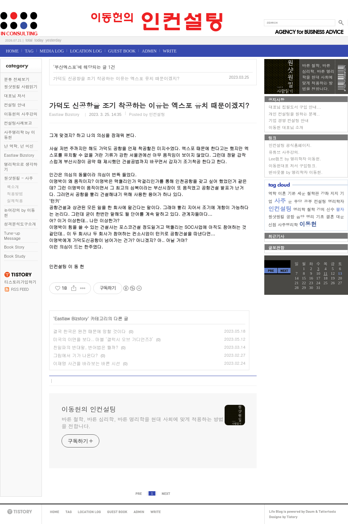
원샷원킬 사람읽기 (20, 86)
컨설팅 (320, 201)
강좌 (325, 193)
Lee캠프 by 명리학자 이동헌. (295, 158)
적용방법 (15, 193)
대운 (340, 216)
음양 (300, 216)
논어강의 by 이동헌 (19, 212)
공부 (308, 201)
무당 (298, 201)
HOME (12, 51)
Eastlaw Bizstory (19, 155)
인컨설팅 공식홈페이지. (290, 145)
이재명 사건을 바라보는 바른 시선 (86, 363)
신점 (272, 224)
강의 (321, 209)
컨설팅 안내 (14, 104)
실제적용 (15, 200)
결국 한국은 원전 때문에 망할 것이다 (89, 331)
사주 (280, 200)
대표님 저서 (14, 95)
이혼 (282, 193)
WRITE (170, 51)
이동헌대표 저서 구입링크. (293, 165)
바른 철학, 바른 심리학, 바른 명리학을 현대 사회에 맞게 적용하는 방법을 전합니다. (143, 422)
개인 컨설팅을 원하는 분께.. (294, 114)
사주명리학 (288, 224)
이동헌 (308, 224)
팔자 (340, 209)
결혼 (330, 216)
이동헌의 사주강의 (20, 114)
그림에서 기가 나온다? (75, 355)
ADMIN (149, 51)
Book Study (14, 256)
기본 (292, 193)
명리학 (299, 209)
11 (326, 273)
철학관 (313, 193)
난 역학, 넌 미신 (18, 146)
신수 (330, 209)
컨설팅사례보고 (18, 123)
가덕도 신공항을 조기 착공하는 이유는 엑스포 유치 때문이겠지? (116, 78)
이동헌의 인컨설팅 (9, 10)
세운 (301, 193)
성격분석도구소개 (20, 224)
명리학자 (336, 201)
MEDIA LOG (52, 51)
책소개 (13, 186)
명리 (310, 216)
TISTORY (21, 512)
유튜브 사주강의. (284, 152)
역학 (272, 193)
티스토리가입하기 (20, 282)
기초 (320, 216)
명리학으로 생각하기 (20, 166)
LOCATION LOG (86, 51)
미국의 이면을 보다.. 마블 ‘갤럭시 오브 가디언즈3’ (103, 339)
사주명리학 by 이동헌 (19, 134)
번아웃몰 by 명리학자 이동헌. (296, 172)
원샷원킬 (276, 216)
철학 (311, 209)
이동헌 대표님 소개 (286, 127)
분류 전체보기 (16, 79)
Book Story (14, 247)
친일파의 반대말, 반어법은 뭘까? (85, 347)
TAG (29, 51)
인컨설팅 (280, 208)
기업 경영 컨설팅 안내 (289, 120)
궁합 (290, 216)
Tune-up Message (12, 235)
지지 (334, 193)
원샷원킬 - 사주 (18, 178)
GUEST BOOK (121, 51)
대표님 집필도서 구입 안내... (295, 107)
